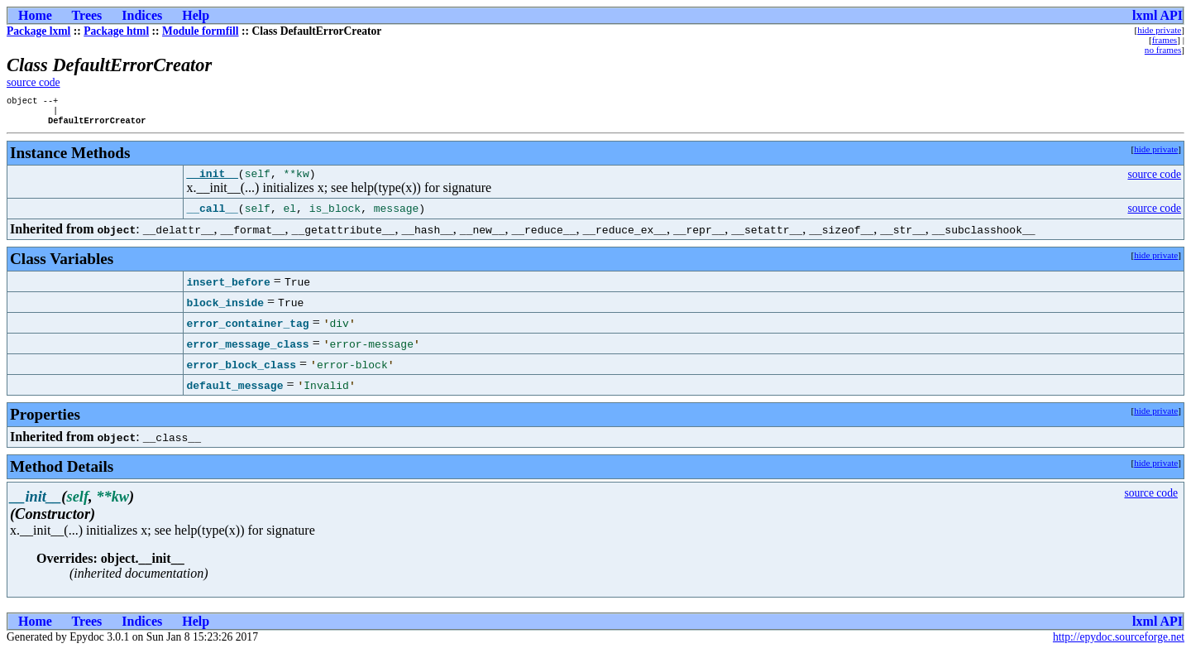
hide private (1159, 30)
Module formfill (200, 31)
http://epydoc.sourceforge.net (1118, 644)
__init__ (211, 180)
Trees (87, 15)
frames (1164, 40)
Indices (142, 15)
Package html (116, 31)
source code (33, 82)
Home (35, 15)
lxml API (1157, 15)
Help (195, 15)
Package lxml (38, 31)
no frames (1163, 50)
